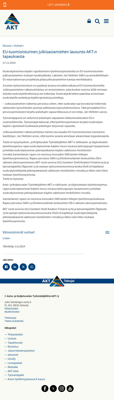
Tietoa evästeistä (13, 321)
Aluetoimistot (11, 312)
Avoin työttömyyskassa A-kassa (26, 379)
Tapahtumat (15, 342)
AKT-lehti (13, 371)
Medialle (13, 367)
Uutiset (18, 46)
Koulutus (13, 346)
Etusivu (7, 46)
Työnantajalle (16, 375)
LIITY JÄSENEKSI (37, 5)
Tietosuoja (10, 318)
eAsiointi (13, 355)
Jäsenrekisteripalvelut (21, 350)
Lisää (6, 238)
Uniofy (12, 359)
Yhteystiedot (11, 308)
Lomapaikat (15, 363)
